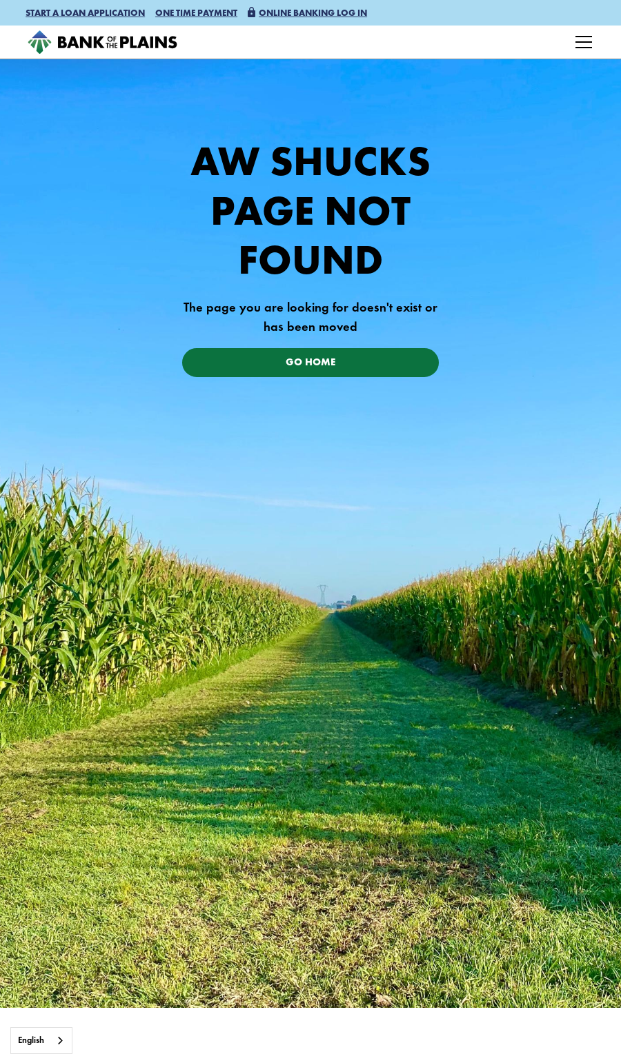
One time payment (196, 13)
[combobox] (41, 1040)
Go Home (310, 363)
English (31, 1040)
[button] (85, 14)
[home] (102, 42)
